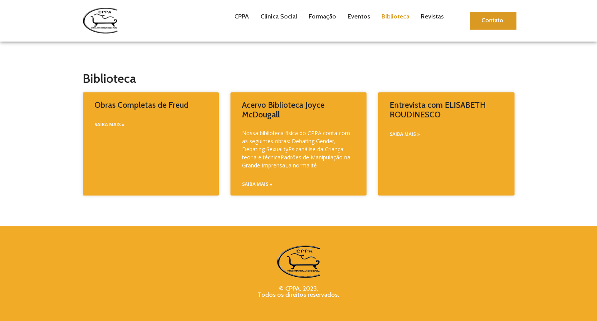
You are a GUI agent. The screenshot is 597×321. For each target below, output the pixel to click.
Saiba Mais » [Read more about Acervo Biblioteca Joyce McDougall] (257, 184)
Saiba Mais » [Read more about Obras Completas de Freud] (109, 124)
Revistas (432, 16)
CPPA (241, 16)
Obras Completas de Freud (141, 105)
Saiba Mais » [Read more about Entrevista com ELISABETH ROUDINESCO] (405, 134)
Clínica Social (279, 16)
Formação (322, 16)
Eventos (359, 16)
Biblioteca (395, 16)
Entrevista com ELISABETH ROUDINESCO (438, 109)
